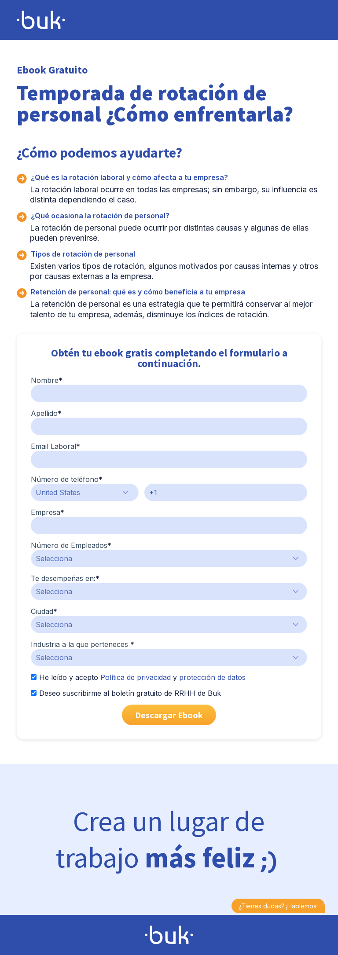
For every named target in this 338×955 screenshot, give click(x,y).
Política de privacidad (135, 677)
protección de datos (212, 677)
